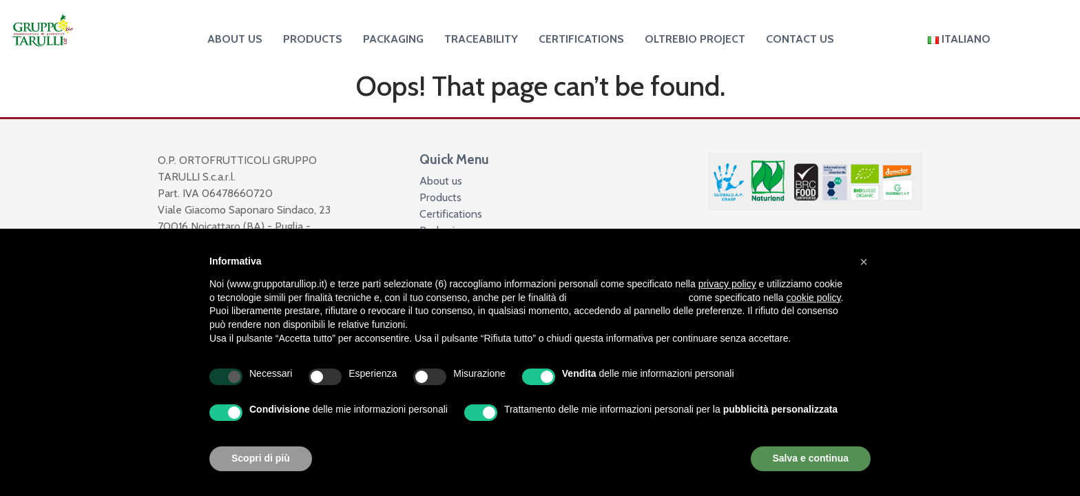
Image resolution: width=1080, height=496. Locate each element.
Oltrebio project (695, 38)
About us (234, 38)
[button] (864, 262)
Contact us (800, 38)
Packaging (393, 38)
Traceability (481, 38)
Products (312, 38)
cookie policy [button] (813, 297)
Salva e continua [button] (811, 458)
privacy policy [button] (727, 283)
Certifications (581, 38)
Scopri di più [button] (260, 458)
